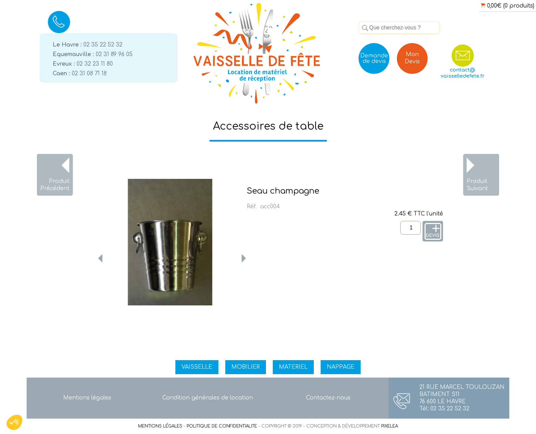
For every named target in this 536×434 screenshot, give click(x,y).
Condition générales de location (207, 398)
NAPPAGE (340, 367)
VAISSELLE (197, 367)
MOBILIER (245, 367)
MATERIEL (293, 367)
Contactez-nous (328, 398)
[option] (170, 242)
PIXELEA (389, 426)
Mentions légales (87, 398)
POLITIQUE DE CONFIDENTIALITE (222, 426)
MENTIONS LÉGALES (160, 426)
